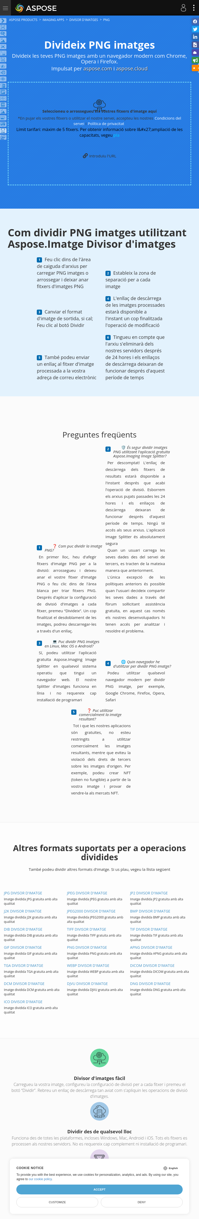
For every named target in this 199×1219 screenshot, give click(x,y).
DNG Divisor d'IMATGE (150, 983)
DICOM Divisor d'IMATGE (152, 965)
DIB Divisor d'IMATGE (23, 929)
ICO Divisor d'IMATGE (23, 1001)
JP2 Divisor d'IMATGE (149, 892)
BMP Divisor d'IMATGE (150, 911)
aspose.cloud (132, 68)
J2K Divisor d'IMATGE (22, 911)
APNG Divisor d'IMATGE (151, 947)
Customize (57, 1202)
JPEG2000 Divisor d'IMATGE (91, 911)
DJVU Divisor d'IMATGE (87, 983)
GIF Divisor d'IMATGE (23, 947)
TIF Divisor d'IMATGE (148, 929)
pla (116, 135)
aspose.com (97, 68)
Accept (99, 1189)
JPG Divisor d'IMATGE (23, 892)
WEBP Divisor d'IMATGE (88, 965)
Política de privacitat (106, 123)
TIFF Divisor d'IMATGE (86, 929)
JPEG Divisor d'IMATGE (87, 892)
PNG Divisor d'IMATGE (87, 947)
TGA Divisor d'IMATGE (23, 965)
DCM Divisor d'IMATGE (24, 983)
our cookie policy (40, 1179)
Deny (142, 1202)
